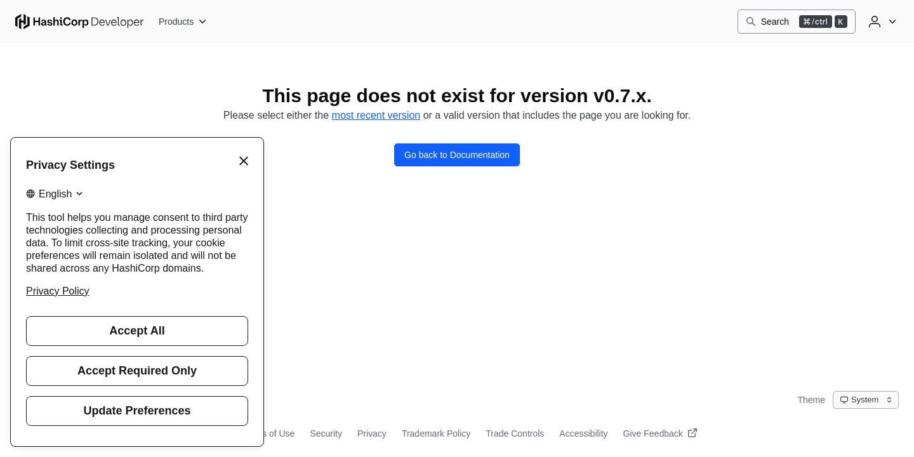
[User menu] (881, 21)
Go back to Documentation (457, 155)
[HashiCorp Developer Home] (79, 21)
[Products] (183, 21)
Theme (811, 400)
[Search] (797, 22)
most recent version (376, 115)
